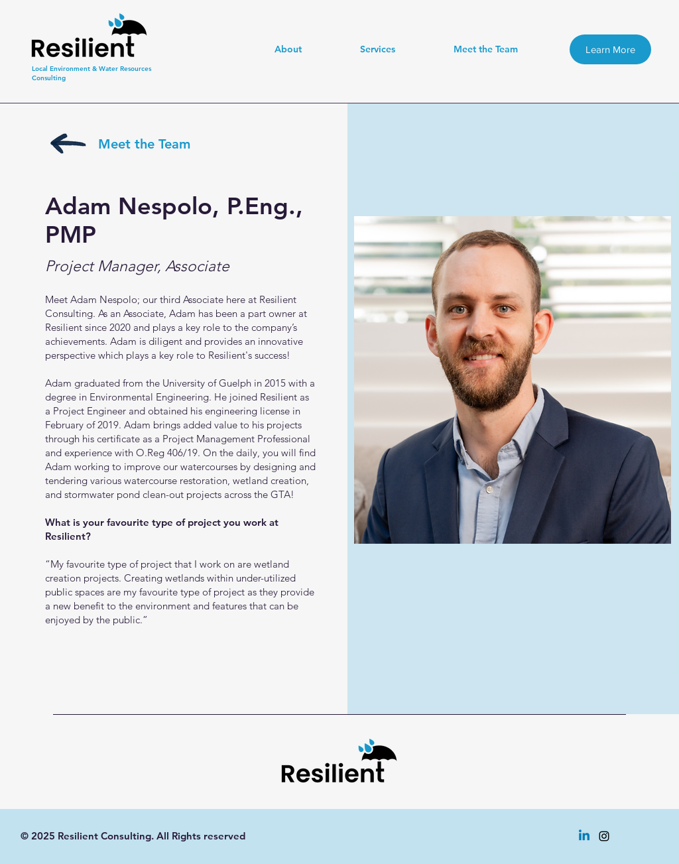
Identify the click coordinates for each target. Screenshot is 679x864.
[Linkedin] (584, 836)
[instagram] (604, 836)
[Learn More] (610, 49)
